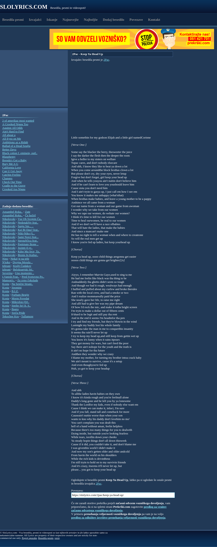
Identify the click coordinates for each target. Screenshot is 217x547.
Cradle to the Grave (13, 185)
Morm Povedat (20, 298)
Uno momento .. (24, 273)
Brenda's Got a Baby (14, 160)
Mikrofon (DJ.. (20, 302)
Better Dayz (9, 149)
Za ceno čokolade (27, 280)
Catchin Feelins (11, 174)
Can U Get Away (12, 171)
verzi (56, 538)
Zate (27, 211)
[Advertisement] (26, 39)
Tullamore (27, 316)
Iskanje (52, 19)
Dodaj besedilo (113, 19)
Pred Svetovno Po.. (33, 276)
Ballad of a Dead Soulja (16, 146)
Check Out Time (12, 182)
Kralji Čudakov (22, 266)
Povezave (136, 19)
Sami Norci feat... (28, 237)
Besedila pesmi (13, 19)
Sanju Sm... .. (26, 226)
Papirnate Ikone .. (28, 244)
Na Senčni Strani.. (22, 284)
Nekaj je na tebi (20, 258)
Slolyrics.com (23, 7)
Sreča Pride (18, 312)
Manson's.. (8, 280)
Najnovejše (71, 19)
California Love (11, 167)
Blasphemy (9, 156)
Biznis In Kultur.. (28, 255)
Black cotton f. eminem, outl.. (19, 153)
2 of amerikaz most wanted (18, 120)
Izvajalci (35, 19)
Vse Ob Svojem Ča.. (30, 219)
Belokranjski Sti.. (23, 269)
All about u (9, 135)
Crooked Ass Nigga (13, 189)
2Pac (106, 59)
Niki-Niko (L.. (26, 233)
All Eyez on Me (11, 138)
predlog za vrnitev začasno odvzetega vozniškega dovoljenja (119, 508)
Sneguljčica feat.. (28, 240)
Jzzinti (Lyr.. (25, 247)
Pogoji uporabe (29, 538)
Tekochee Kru (10, 316)
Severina (7, 273)
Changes (7, 178)
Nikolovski (8, 219)
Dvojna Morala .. (23, 262)
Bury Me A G (10, 164)
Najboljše (91, 19)
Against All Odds (12, 127)
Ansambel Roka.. (12, 211)
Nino (5, 258)
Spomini (16, 287)
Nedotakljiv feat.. (28, 222)
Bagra (15, 309)
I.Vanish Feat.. (10, 276)
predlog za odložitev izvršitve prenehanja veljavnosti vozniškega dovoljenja (118, 517)
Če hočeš (30, 215)
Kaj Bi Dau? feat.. (28, 229)
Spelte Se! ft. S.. (21, 305)
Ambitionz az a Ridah (15, 142)
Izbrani (6, 266)
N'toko (6, 262)
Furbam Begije (20, 294)
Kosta (5, 284)
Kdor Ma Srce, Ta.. (29, 251)
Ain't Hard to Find (13, 131)
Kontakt (154, 19)
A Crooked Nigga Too (15, 124)
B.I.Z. (15, 291)
